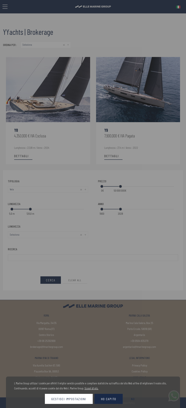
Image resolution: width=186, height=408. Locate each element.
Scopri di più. (91, 388)
